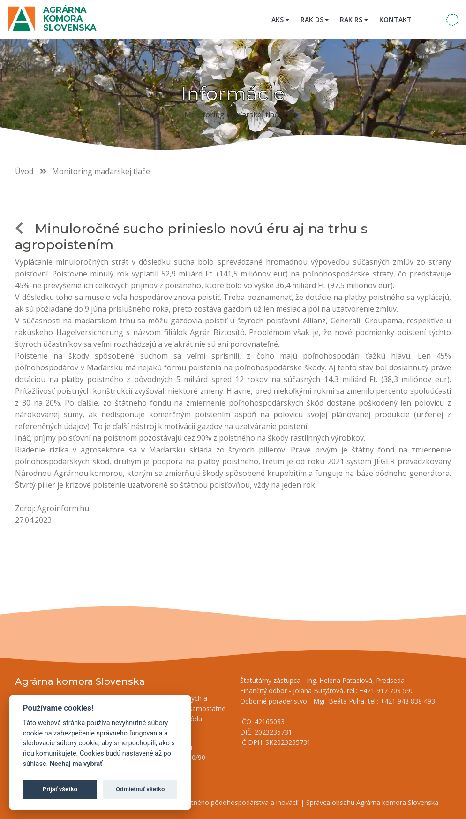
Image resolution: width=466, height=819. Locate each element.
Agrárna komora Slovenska (69, 18)
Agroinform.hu (63, 508)
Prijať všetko (60, 789)
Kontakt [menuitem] (395, 19)
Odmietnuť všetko (140, 789)
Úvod (24, 171)
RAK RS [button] (351, 19)
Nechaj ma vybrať (76, 764)
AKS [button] (277, 19)
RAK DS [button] (312, 19)
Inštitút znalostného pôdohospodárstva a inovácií (224, 802)
